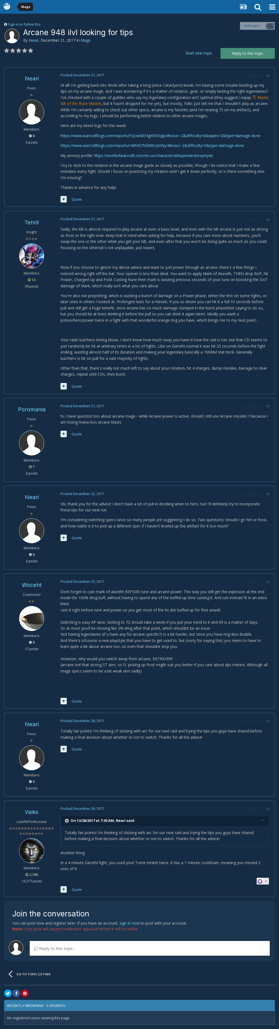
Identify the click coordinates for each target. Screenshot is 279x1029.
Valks (31, 812)
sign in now (130, 923)
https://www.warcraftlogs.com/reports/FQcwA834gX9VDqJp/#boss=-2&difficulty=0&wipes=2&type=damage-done (159, 135)
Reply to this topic (247, 53)
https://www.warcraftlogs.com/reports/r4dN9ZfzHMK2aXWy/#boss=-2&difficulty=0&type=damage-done (150, 145)
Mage (86, 40)
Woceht (32, 585)
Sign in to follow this (24, 24)
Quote (75, 199)
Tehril (32, 222)
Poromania (32, 409)
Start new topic (199, 53)
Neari (33, 40)
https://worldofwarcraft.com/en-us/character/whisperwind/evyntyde (151, 155)
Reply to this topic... (54, 948)
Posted (80, 75)
